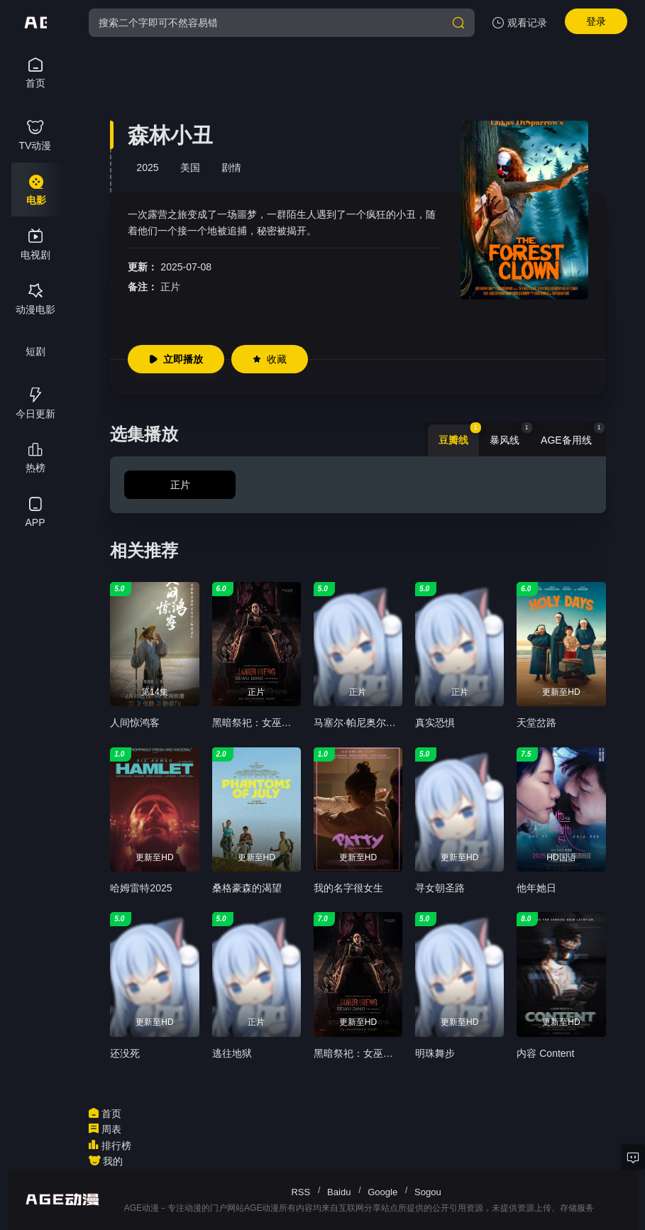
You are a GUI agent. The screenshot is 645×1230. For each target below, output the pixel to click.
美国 (190, 167)
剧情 (231, 167)
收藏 (270, 359)
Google (382, 1192)
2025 (147, 167)
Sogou (427, 1192)
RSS (300, 1192)
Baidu (339, 1192)
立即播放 (176, 359)
